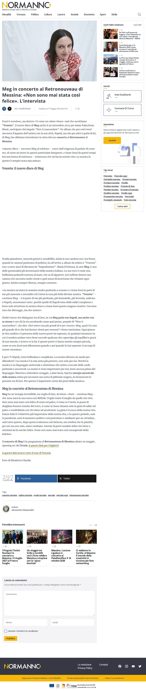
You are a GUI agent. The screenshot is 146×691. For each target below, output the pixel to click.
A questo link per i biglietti (44, 445)
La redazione (84, 664)
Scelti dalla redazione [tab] (113, 24)
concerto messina (9, 495)
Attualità (6, 14)
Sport (103, 14)
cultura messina (25, 495)
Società (74, 14)
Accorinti (130, 196)
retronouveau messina (79, 495)
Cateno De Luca (128, 186)
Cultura (48, 14)
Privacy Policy (85, 668)
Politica (34, 14)
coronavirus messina (114, 196)
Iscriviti (112, 140)
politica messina (112, 193)
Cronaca (21, 14)
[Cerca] (139, 14)
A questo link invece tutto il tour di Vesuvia (26, 452)
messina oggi (62, 495)
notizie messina (111, 190)
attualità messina (112, 179)
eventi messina (40, 495)
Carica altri (122, 206)
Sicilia (114, 14)
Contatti (103, 664)
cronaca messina (112, 183)
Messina (51, 495)
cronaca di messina (130, 190)
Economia (89, 14)
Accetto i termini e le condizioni (23, 631)
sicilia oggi (127, 193)
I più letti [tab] (137, 24)
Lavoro (61, 14)
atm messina (130, 200)
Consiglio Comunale (113, 200)
